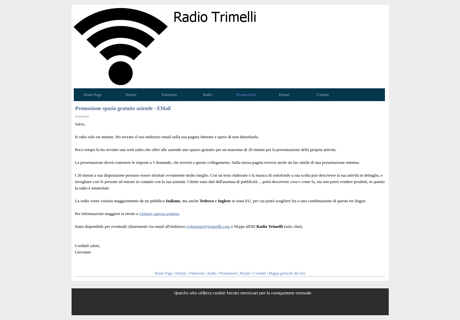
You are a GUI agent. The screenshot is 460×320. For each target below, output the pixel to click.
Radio (212, 273)
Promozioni (228, 273)
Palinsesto (197, 273)
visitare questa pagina (159, 213)
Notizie (180, 273)
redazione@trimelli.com (208, 226)
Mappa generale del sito (287, 273)
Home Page (163, 273)
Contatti (260, 273)
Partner (245, 273)
